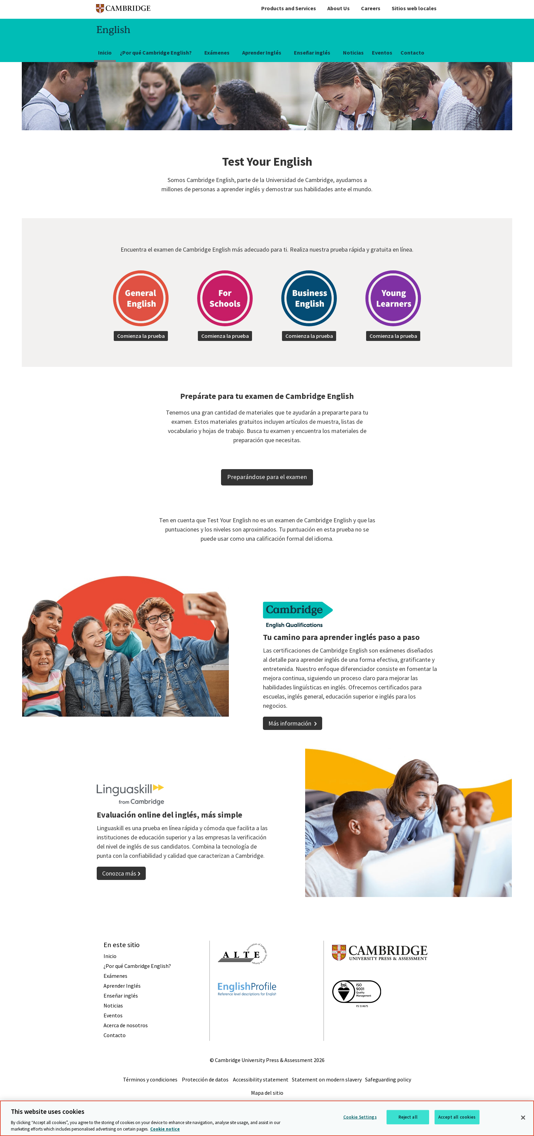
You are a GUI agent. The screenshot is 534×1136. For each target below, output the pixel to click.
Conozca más (119, 877)
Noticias (353, 52)
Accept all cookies (456, 1117)
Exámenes (217, 52)
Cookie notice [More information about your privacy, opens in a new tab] (165, 1129)
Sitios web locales (414, 8)
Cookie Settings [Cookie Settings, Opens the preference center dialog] (360, 1117)
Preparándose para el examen (267, 480)
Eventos (382, 52)
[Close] (523, 1117)
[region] (267, 1118)
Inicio (105, 52)
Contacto (412, 52)
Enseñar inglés (312, 52)
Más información (290, 727)
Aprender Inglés (261, 52)
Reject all (408, 1117)
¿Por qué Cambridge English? (156, 52)
